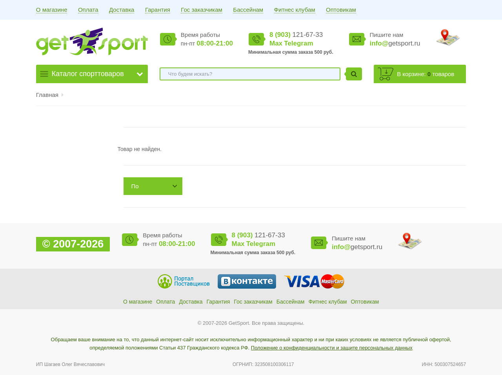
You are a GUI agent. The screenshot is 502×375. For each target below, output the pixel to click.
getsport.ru (395, 43)
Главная (47, 94)
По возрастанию (149, 189)
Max (275, 43)
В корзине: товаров (425, 74)
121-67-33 (296, 34)
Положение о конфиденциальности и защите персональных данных (332, 348)
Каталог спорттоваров (88, 74)
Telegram (298, 43)
